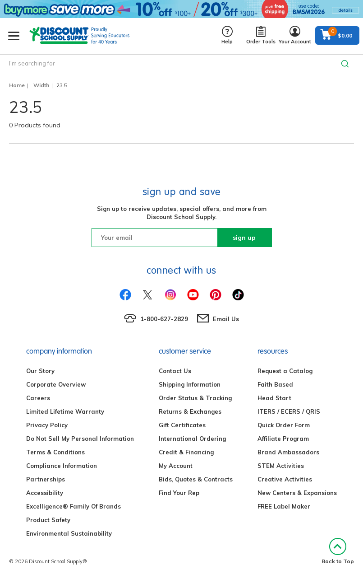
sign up (244, 237)
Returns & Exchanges (190, 411)
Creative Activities (284, 479)
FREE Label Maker (283, 506)
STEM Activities (280, 465)
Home (17, 85)
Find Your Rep (179, 492)
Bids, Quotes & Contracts (196, 479)
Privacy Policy (47, 425)
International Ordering (192, 438)
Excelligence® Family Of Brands (73, 506)
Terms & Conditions (55, 452)
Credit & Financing (186, 452)
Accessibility (44, 492)
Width (41, 85)
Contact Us (175, 370)
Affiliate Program (283, 438)
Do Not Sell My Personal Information (80, 438)
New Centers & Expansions (297, 492)
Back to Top (338, 551)
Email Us (226, 318)
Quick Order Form (283, 425)
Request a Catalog (284, 370)
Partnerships (45, 479)
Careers (38, 398)
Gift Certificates (182, 425)
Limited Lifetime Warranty (65, 411)
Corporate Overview (56, 384)
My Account (176, 465)
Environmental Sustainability (69, 533)
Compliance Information (61, 465)
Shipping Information (190, 384)
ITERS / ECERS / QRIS (288, 411)
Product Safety (48, 519)
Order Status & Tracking (195, 398)
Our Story (40, 370)
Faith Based (275, 384)
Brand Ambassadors (288, 452)
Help (227, 35)
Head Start (274, 398)
